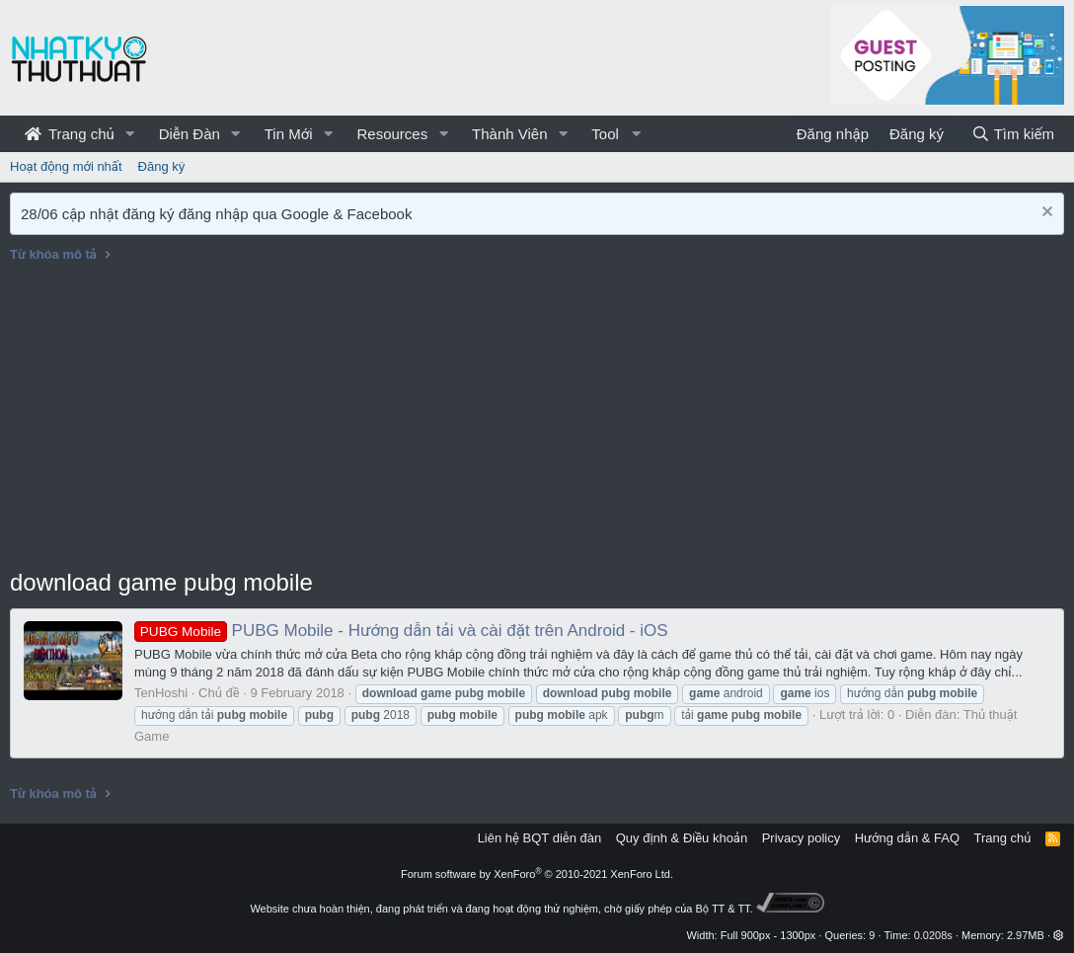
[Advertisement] (537, 417)
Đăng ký (162, 166)
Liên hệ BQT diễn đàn (540, 838)
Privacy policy (801, 838)
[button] (130, 134)
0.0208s (933, 935)
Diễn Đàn (189, 133)
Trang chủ (70, 133)
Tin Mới (289, 133)
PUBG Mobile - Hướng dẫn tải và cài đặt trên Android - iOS (401, 630)
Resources (391, 133)
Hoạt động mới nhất (66, 166)
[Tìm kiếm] (1012, 134)
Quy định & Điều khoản (681, 838)
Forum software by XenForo (537, 874)
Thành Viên (509, 133)
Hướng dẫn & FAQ (907, 838)
